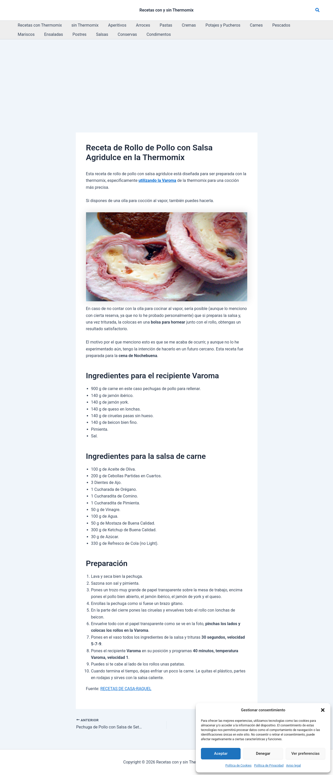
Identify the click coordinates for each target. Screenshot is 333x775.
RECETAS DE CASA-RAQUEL (126, 688)
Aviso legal (293, 765)
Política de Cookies (238, 765)
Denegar (263, 753)
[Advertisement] (166, 78)
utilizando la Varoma (157, 180)
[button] (322, 710)
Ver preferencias (305, 753)
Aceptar (221, 753)
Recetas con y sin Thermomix (166, 10)
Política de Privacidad (269, 765)
